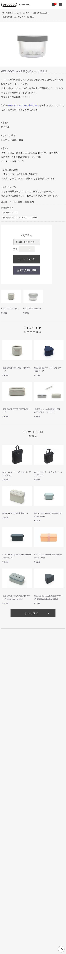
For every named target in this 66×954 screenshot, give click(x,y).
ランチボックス (22, 13)
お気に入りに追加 (26, 270)
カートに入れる (26, 259)
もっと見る (37, 613)
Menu (61, 2)
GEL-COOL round (40, 13)
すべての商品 (7, 13)
